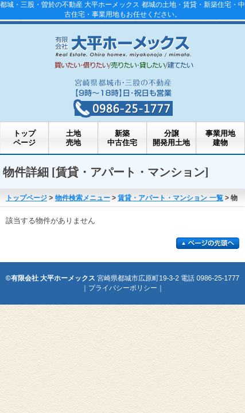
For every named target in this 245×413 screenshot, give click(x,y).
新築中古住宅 (122, 138)
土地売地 (73, 138)
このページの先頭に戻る (207, 243)
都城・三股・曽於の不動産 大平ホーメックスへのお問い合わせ (122, 96)
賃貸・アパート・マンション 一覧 (170, 198)
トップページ (24, 138)
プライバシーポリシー (122, 288)
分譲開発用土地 (171, 138)
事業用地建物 (220, 138)
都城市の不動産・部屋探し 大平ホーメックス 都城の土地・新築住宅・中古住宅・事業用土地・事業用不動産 (123, 50)
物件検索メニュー (82, 198)
